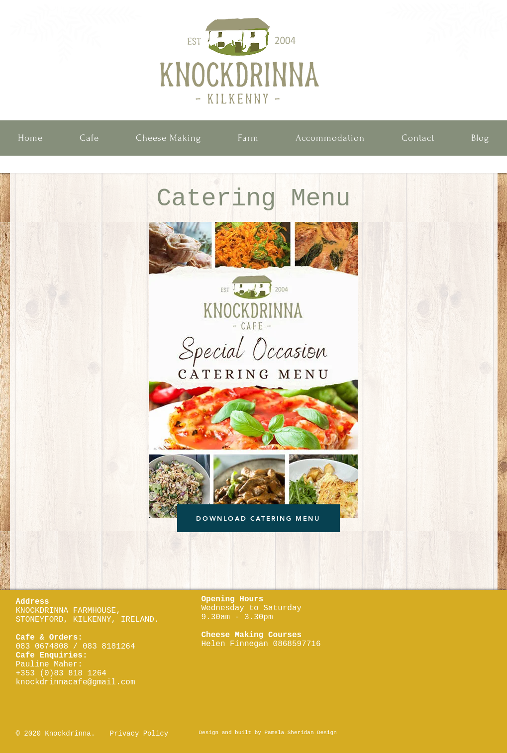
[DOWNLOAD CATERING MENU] (258, 518)
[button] (89, 138)
